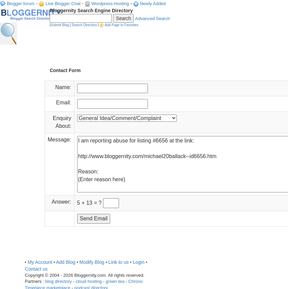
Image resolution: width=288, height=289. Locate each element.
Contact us (36, 269)
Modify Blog (91, 262)
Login (138, 262)
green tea (115, 281)
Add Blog (65, 262)
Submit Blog (60, 25)
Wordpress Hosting (110, 3)
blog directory (58, 281)
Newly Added (153, 3)
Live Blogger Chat (63, 3)
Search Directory (84, 25)
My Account (40, 262)
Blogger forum (21, 3)
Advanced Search (152, 18)
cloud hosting (89, 281)
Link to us (118, 262)
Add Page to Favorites (121, 25)
